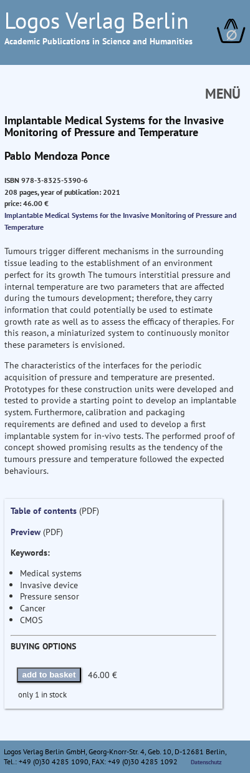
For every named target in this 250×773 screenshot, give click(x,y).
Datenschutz (206, 761)
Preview (26, 532)
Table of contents (44, 510)
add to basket (49, 674)
